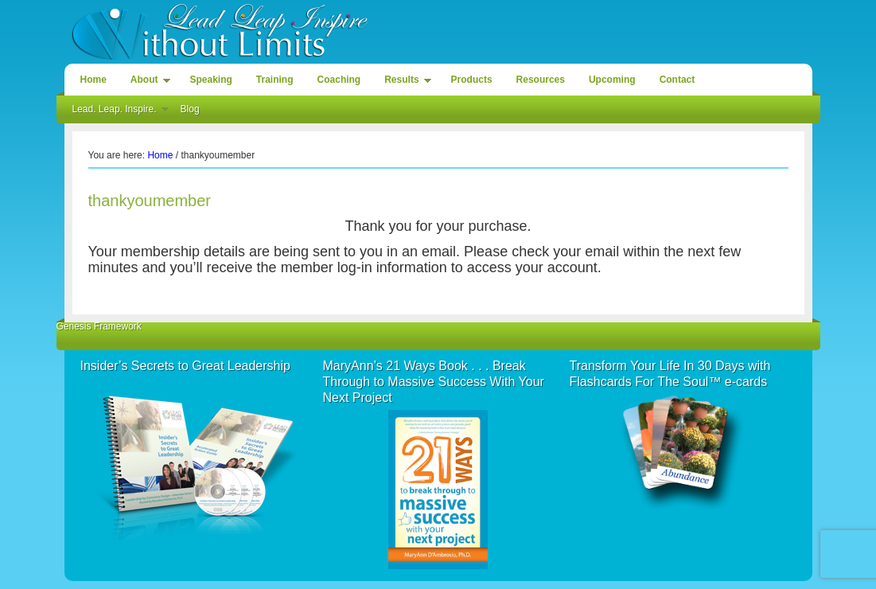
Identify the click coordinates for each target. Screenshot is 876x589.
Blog (190, 109)
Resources (540, 79)
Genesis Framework (99, 326)
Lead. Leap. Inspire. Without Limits (438, 30)
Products (472, 79)
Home (93, 79)
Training (275, 79)
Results (403, 82)
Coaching (339, 79)
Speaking (211, 79)
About (146, 82)
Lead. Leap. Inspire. (116, 111)
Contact (677, 79)
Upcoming (612, 79)
